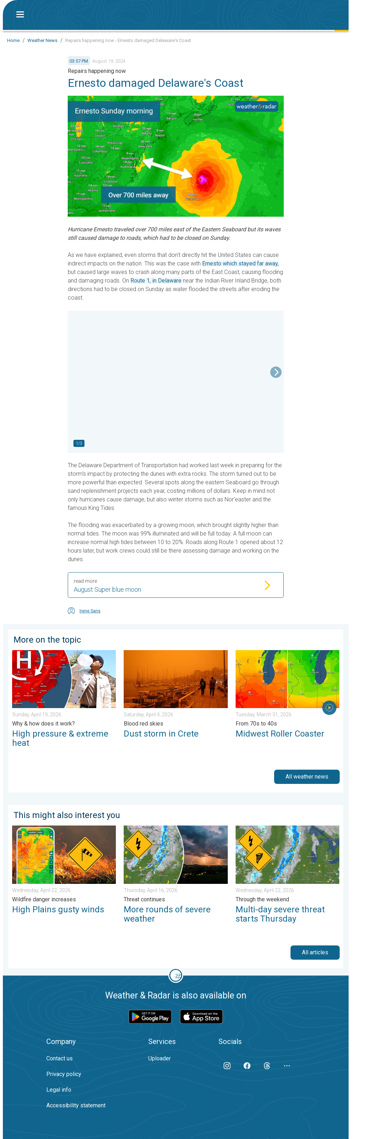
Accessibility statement (76, 1105)
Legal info (58, 1089)
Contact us (59, 1058)
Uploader (159, 1058)
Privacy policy (63, 1074)
